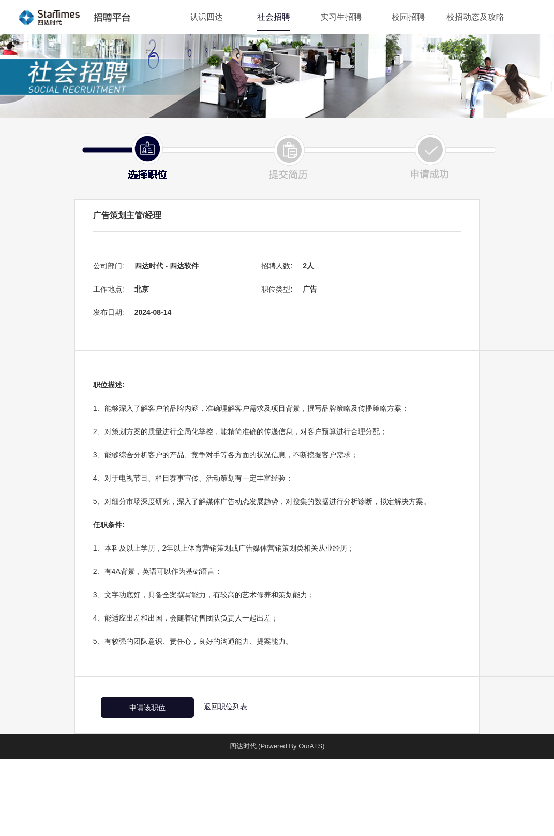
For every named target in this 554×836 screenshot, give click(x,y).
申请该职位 (147, 707)
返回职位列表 (225, 706)
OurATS (310, 746)
